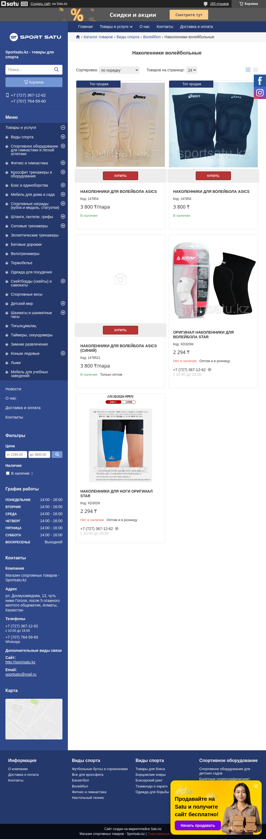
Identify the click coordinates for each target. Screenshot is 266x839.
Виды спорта (22, 137)
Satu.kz (156, 829)
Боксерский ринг (149, 780)
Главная (85, 26)
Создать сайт (41, 4)
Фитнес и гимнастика (29, 163)
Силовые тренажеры (29, 226)
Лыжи (16, 363)
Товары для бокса (150, 769)
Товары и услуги (20, 127)
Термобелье (21, 263)
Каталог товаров (98, 37)
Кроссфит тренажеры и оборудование (31, 174)
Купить (120, 175)
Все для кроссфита (87, 775)
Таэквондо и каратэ (151, 786)
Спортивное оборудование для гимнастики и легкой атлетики (34, 150)
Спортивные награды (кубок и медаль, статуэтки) (35, 206)
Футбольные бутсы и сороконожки (100, 769)
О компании (18, 769)
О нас (10, 398)
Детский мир (22, 303)
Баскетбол (80, 780)
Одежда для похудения (31, 272)
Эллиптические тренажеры (35, 235)
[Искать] (56, 70)
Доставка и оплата (22, 407)
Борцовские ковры (151, 775)
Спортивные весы (26, 294)
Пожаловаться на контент (166, 834)
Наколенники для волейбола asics (118, 191)
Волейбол (151, 37)
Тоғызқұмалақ (23, 326)
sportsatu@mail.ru (20, 674)
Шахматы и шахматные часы (31, 315)
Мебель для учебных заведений (29, 374)
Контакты (14, 417)
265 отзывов (219, 4)
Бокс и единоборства (29, 185)
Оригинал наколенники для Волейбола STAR (203, 334)
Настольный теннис (88, 798)
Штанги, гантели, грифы (32, 217)
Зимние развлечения (29, 344)
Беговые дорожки (26, 244)
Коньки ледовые (25, 353)
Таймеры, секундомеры (32, 335)
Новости (13, 389)
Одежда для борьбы (152, 792)
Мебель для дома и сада (33, 194)
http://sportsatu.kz (20, 662)
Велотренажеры (25, 253)
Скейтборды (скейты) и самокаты (31, 283)
